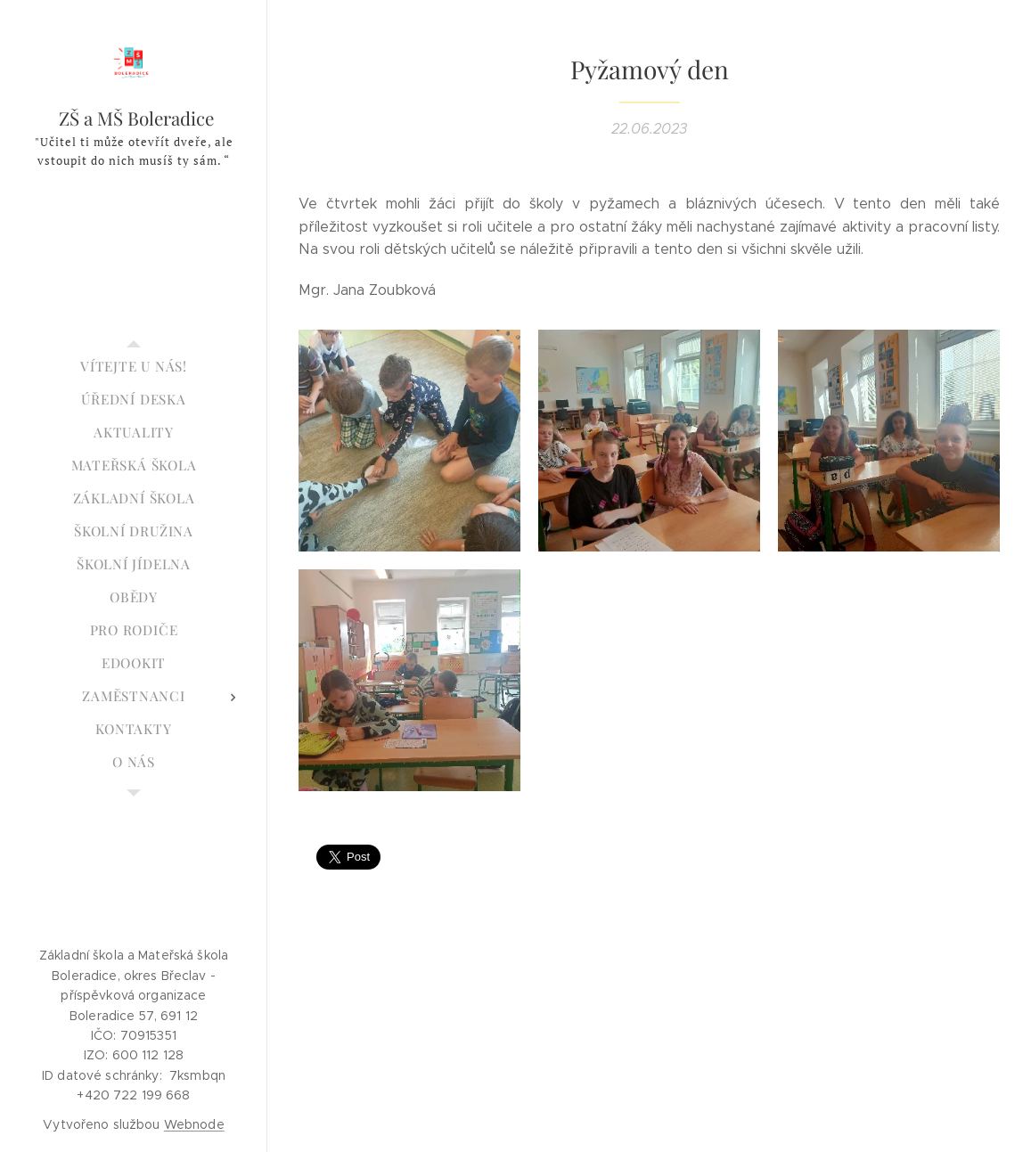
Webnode (194, 1124)
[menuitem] (133, 366)
